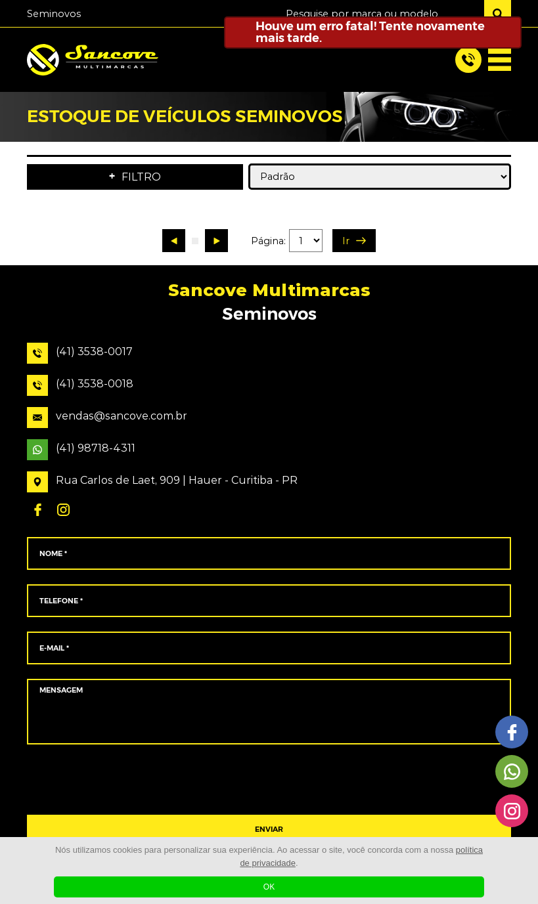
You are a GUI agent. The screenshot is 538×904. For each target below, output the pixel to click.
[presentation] (269, 780)
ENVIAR (269, 829)
